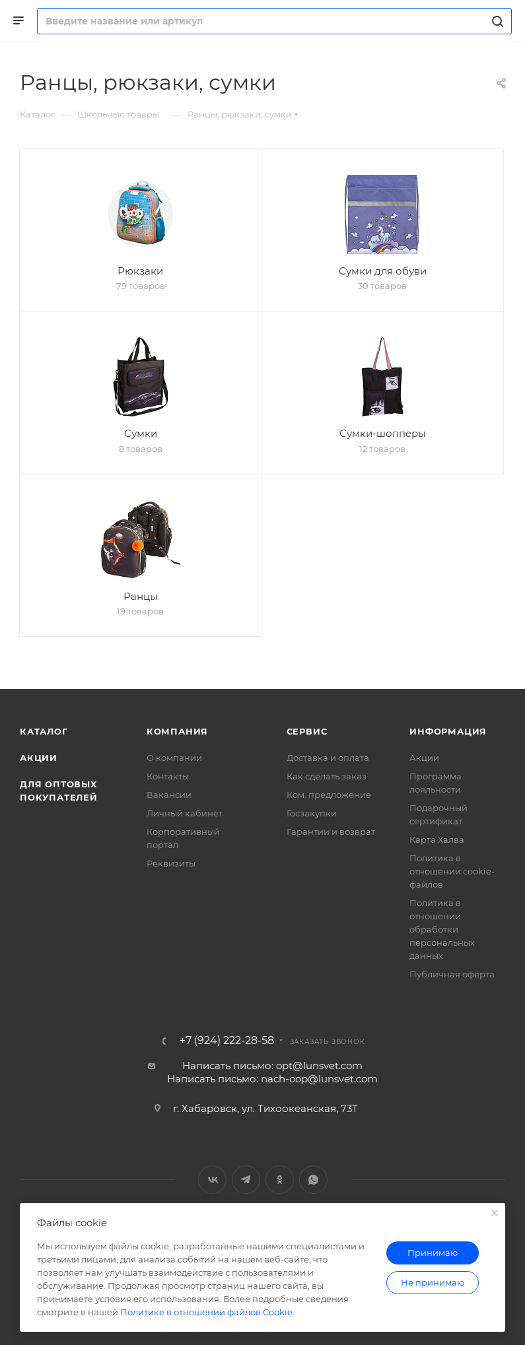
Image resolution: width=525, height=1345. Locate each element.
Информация (448, 731)
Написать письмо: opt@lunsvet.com (272, 1065)
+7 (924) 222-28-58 (227, 1040)
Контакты (168, 776)
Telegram (246, 1179)
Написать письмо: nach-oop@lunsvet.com (272, 1078)
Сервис (307, 731)
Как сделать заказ (327, 776)
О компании (174, 757)
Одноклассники (279, 1179)
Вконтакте (212, 1179)
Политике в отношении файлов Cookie (206, 1312)
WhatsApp (313, 1179)
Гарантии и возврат (331, 831)
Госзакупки (312, 813)
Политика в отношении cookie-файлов (452, 871)
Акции (38, 757)
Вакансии (169, 794)
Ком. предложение (329, 794)
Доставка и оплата (328, 757)
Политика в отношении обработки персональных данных (442, 929)
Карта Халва (436, 839)
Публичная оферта (452, 974)
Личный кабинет (185, 813)
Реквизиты (171, 863)
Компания (177, 731)
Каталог (44, 731)
